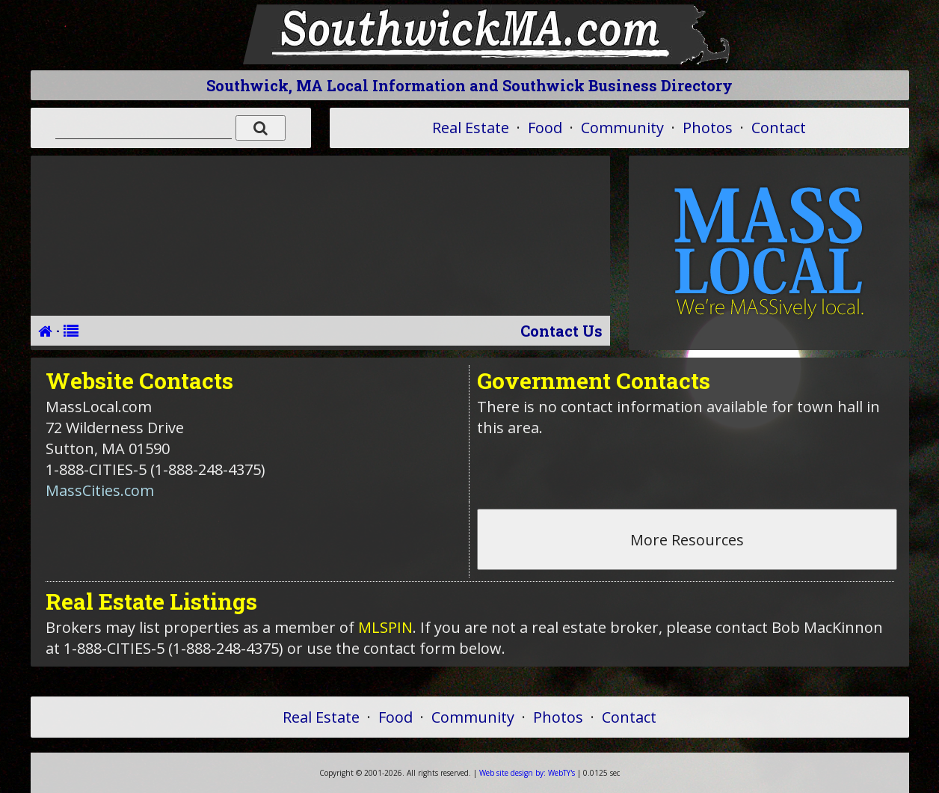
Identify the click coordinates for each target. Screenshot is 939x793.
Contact (778, 127)
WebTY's (527, 773)
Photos (708, 127)
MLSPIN (385, 627)
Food (545, 127)
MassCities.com (100, 490)
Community (622, 127)
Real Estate (470, 127)
